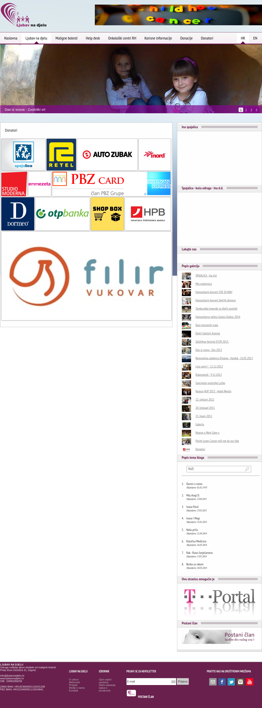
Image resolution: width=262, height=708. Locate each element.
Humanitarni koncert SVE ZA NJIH (214, 292)
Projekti (73, 685)
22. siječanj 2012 (205, 399)
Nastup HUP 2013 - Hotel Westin (213, 391)
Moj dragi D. (193, 495)
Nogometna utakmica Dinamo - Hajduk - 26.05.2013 (224, 358)
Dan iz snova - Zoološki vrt (25, 109)
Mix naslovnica (204, 284)
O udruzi (74, 679)
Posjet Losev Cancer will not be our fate (217, 441)
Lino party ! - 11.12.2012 (209, 366)
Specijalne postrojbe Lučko (210, 383)
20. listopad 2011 (205, 408)
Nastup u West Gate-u (208, 432)
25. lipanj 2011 (204, 416)
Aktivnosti (74, 682)
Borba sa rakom (194, 564)
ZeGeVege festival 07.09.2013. (212, 342)
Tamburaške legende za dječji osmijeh (216, 308)
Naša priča (192, 530)
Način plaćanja (107, 685)
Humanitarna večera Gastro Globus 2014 (218, 317)
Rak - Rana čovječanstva (199, 553)
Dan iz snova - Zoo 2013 (209, 350)
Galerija (200, 424)
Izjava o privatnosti (104, 689)
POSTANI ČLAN (146, 697)
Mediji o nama (77, 687)
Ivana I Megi (193, 518)
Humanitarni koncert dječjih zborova (216, 300)
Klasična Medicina (196, 541)
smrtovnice (132, 698)
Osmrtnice (132, 702)
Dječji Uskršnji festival (208, 333)
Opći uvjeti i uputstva (105, 681)
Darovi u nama (194, 484)
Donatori (200, 449)
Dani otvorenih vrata (207, 325)
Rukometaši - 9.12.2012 (209, 375)
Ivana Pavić (192, 507)
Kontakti (73, 690)
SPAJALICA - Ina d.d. (206, 275)
